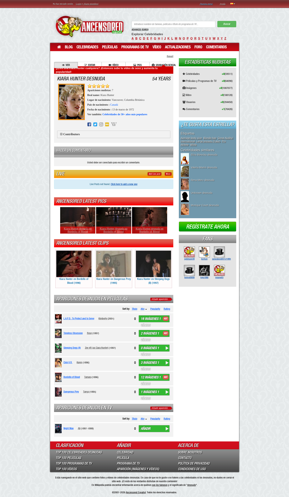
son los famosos (160, 484)
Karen (79, 362)
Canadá (114, 104)
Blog (69, 47)
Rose (89, 333)
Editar (89, 65)
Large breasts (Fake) (208, 141)
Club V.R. (68, 362)
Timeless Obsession (73, 333)
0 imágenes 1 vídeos (150, 349)
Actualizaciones (178, 47)
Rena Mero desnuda (202, 180)
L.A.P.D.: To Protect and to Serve (79, 318)
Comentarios (216, 47)
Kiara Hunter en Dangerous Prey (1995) (113, 268)
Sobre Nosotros (190, 452)
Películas (109, 47)
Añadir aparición (160, 299)
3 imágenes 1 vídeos (150, 363)
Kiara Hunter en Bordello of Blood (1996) (73, 268)
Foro (198, 47)
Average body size (191, 138)
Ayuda (222, 4)
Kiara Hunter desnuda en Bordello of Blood (78, 230)
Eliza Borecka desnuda (204, 154)
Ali (79, 428)
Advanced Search (140, 29)
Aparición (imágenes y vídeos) (138, 469)
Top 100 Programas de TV (74, 463)
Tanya (86, 391)
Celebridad (125, 452)
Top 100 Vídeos (66, 469)
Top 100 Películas (68, 458)
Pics (137, 65)
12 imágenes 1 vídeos (151, 378)
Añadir (145, 429)
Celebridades (87, 47)
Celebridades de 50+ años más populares (124, 114)
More (168, 174)
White (193, 144)
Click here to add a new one (124, 184)
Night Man (69, 428)
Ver (66, 65)
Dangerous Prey (71, 391)
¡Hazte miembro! (91, 4)
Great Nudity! (225, 138)
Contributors (71, 134)
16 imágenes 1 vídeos (151, 319)
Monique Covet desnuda (205, 205)
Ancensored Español (136, 492)
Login (78, 4)
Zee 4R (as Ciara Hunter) (96, 347)
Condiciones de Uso (192, 469)
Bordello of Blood (72, 376)
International (188, 141)
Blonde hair (209, 138)
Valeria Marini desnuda (204, 167)
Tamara (87, 376)
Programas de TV (135, 47)
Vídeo (157, 47)
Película (123, 458)
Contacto (184, 458)
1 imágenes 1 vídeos (150, 392)
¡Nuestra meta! (206, 4)
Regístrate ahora (207, 226)
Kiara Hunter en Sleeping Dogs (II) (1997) (153, 268)
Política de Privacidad (194, 463)
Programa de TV (128, 463)
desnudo (191, 484)
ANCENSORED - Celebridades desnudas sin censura (89, 26)
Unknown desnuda (201, 192)
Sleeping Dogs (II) (72, 347)
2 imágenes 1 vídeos (150, 334)
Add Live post (154, 174)
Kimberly (102, 318)
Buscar (226, 24)
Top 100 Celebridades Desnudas (79, 452)
